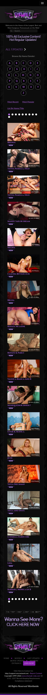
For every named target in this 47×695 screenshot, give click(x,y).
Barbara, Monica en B (19, 589)
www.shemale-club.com (31, 676)
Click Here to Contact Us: (23, 671)
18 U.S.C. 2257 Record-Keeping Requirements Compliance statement (24, 678)
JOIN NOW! (29, 663)
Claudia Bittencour (18, 274)
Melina (11, 247)
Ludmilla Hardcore (18, 536)
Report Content (36, 673)
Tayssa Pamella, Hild (18, 168)
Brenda (11, 142)
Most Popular (28, 102)
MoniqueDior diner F (19, 405)
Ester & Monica (15, 431)
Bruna (10, 300)
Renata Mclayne (16, 326)
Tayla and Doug (16, 510)
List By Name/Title (15, 108)
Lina (9, 563)
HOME (6, 658)
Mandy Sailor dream (18, 221)
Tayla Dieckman (16, 484)
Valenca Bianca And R (19, 379)
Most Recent (13, 102)
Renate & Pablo (15, 352)
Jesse (9, 458)
